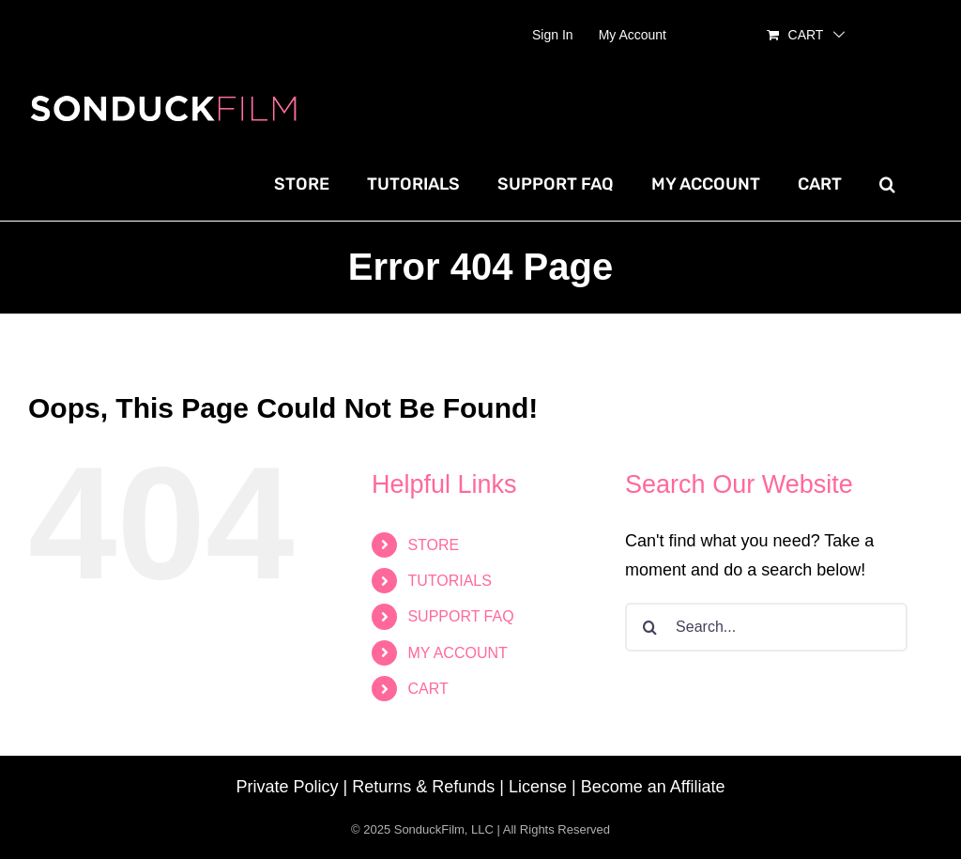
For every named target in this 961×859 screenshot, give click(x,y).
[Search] (649, 627)
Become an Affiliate (653, 786)
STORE (433, 545)
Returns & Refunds (423, 786)
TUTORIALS (449, 581)
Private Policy (287, 786)
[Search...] (766, 627)
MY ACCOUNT (457, 653)
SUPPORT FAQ (460, 616)
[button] (887, 184)
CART (427, 689)
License (538, 786)
